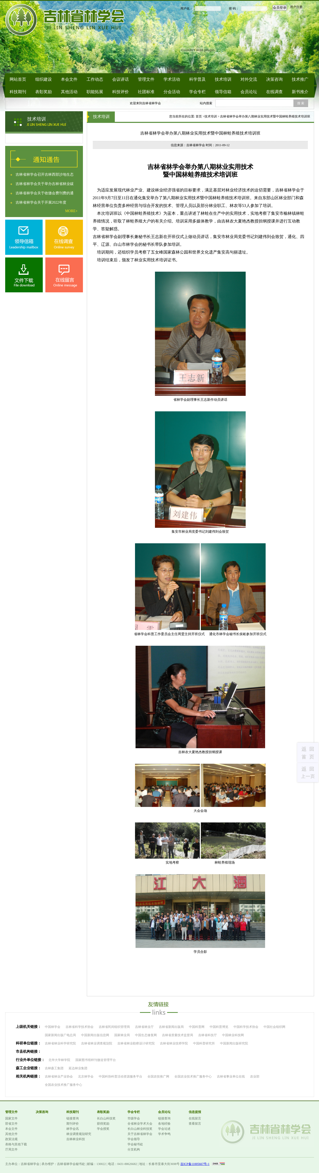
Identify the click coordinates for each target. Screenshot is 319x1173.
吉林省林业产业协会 (59, 1076)
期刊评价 (72, 1123)
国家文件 (11, 1118)
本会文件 (69, 79)
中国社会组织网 (274, 1027)
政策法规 (11, 1139)
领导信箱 (223, 92)
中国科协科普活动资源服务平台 (120, 1076)
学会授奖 (103, 1129)
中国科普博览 (219, 1027)
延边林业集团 (78, 1068)
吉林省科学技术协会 (80, 1027)
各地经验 (164, 1123)
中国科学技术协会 (245, 1027)
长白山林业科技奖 (139, 1129)
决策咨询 (274, 79)
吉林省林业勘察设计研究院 (136, 1043)
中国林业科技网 (233, 1035)
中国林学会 (52, 1027)
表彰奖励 (43, 92)
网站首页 (18, 79)
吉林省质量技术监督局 (177, 1035)
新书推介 (300, 92)
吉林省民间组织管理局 (114, 1027)
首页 (199, 116)
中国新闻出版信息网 (95, 1035)
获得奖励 (103, 1123)
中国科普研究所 (204, 1043)
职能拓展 (95, 92)
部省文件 (11, 1123)
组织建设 (43, 79)
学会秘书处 (135, 1144)
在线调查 (274, 92)
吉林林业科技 (75, 1139)
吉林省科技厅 (207, 1035)
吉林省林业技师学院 (174, 1043)
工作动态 (95, 79)
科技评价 (120, 92)
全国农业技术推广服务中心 (193, 1076)
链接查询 (72, 1118)
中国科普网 (196, 1027)
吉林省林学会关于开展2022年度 (41, 202)
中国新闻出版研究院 (234, 1043)
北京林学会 (86, 1076)
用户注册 (296, 7)
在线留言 (195, 1118)
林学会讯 (72, 1129)
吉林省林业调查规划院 (96, 1043)
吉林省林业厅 (144, 1027)
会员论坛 (248, 92)
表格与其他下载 (16, 1144)
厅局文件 (11, 1149)
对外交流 (248, 79)
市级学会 (133, 1118)
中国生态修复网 (146, 1035)
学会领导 (133, 1139)
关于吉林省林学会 (139, 1134)
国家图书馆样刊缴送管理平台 (95, 1060)
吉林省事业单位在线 (231, 1076)
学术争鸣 (164, 1134)
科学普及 (197, 79)
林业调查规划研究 (78, 1134)
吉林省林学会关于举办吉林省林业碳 (45, 184)
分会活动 (172, 92)
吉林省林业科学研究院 (60, 1043)
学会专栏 (197, 92)
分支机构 (133, 1149)
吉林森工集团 (54, 1068)
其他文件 (11, 1134)
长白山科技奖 (106, 1118)
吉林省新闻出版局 (171, 1027)
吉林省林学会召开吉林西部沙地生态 (45, 174)
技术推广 (300, 79)
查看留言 (195, 1123)
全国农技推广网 (158, 1076)
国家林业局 (122, 1035)
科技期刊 (18, 92)
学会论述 (164, 1129)
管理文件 (146, 79)
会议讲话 (120, 79)
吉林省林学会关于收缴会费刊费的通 (45, 193)
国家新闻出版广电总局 (60, 1035)
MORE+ (71, 211)
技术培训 (223, 79)
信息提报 (195, 1112)
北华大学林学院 (59, 1060)
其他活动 (69, 92)
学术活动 (172, 79)
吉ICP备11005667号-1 (194, 1164)
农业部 (254, 1076)
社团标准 (146, 92)
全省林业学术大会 (139, 1123)
